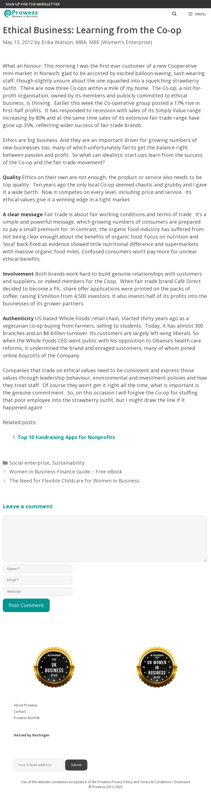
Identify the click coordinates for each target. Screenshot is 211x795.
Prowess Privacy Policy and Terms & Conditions (134, 782)
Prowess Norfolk (27, 718)
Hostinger (41, 735)
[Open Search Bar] (174, 13)
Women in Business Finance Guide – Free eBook (65, 471)
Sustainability (68, 462)
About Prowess (25, 705)
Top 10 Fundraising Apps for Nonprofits (66, 437)
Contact (20, 711)
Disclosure (182, 782)
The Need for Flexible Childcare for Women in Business (74, 480)
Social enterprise (29, 462)
